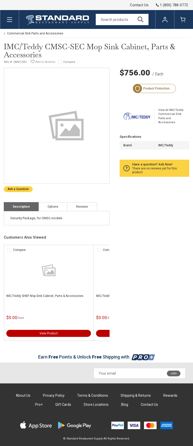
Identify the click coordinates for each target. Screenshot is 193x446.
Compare (69, 62)
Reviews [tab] (82, 206)
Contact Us (139, 5)
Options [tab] (52, 206)
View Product (48, 333)
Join (174, 373)
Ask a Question (18, 189)
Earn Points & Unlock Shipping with (96, 357)
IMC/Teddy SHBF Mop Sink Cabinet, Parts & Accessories (44, 296)
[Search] (122, 19)
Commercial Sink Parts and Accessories (35, 33)
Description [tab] (21, 206)
